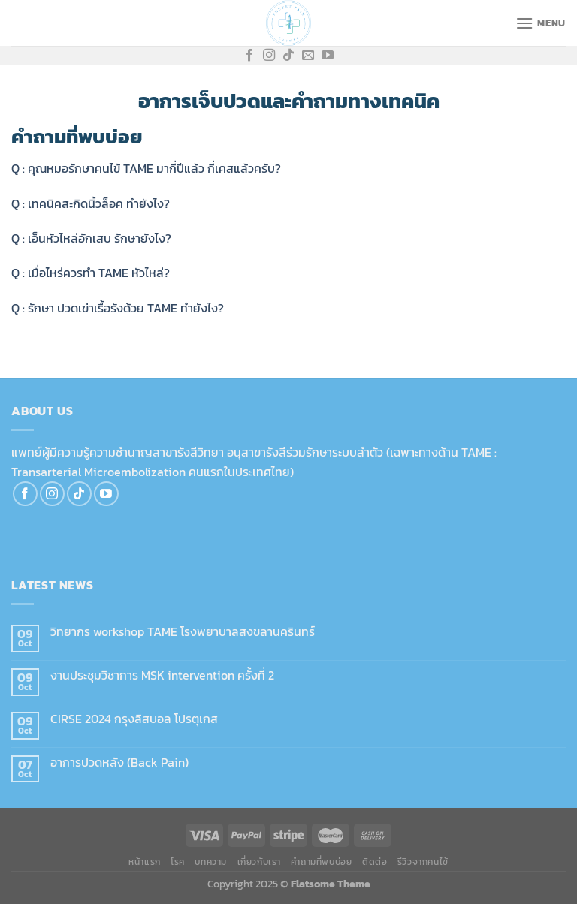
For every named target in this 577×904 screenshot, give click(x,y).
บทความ (211, 862)
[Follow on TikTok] (288, 55)
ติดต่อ (374, 862)
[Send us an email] (308, 55)
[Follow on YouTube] (328, 55)
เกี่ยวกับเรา (259, 862)
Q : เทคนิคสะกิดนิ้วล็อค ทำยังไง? (90, 203)
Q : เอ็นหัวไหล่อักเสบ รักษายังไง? (91, 238)
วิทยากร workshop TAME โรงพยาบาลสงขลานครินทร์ (182, 632)
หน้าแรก (144, 862)
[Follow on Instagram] (269, 55)
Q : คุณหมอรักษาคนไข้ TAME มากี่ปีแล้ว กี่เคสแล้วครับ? (146, 168)
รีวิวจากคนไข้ (423, 862)
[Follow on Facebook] (249, 55)
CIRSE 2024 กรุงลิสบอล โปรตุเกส (134, 719)
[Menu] (540, 23)
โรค (178, 862)
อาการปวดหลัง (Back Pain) (119, 762)
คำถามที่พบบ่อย (321, 862)
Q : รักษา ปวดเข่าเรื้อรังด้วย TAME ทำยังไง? (117, 308)
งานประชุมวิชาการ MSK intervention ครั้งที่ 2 (162, 675)
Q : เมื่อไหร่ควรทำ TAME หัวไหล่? (90, 273)
